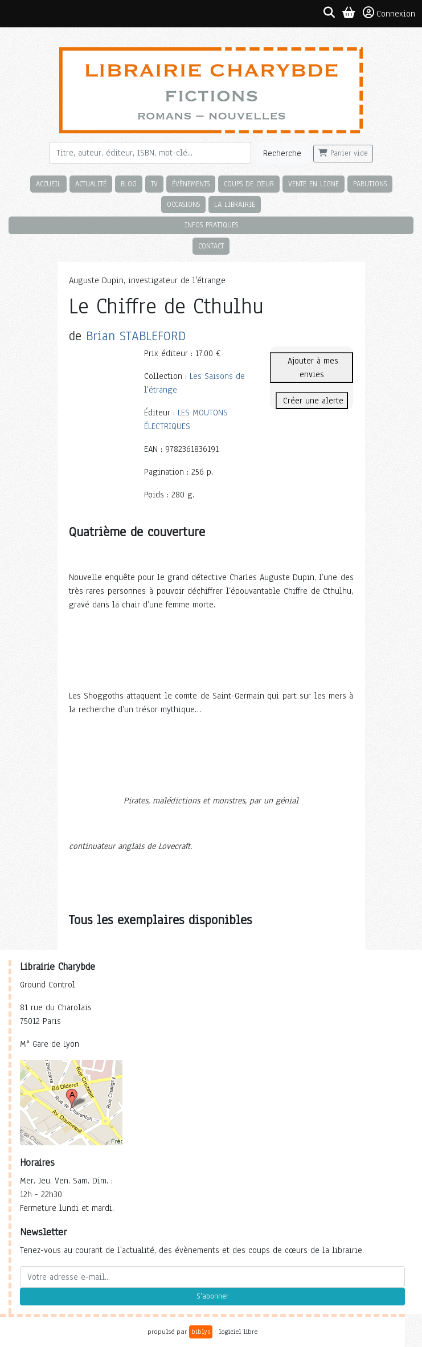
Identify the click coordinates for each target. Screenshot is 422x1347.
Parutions (370, 184)
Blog (129, 184)
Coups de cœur (249, 184)
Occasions (183, 204)
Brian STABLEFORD (136, 336)
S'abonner (212, 1296)
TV (154, 184)
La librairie (234, 204)
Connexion (389, 13)
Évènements (191, 184)
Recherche (282, 153)
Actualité (90, 184)
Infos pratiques (211, 225)
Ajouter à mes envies (311, 367)
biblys (200, 1331)
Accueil (48, 184)
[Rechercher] (150, 153)
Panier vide (343, 153)
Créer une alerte (311, 400)
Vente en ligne (313, 184)
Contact (211, 246)
